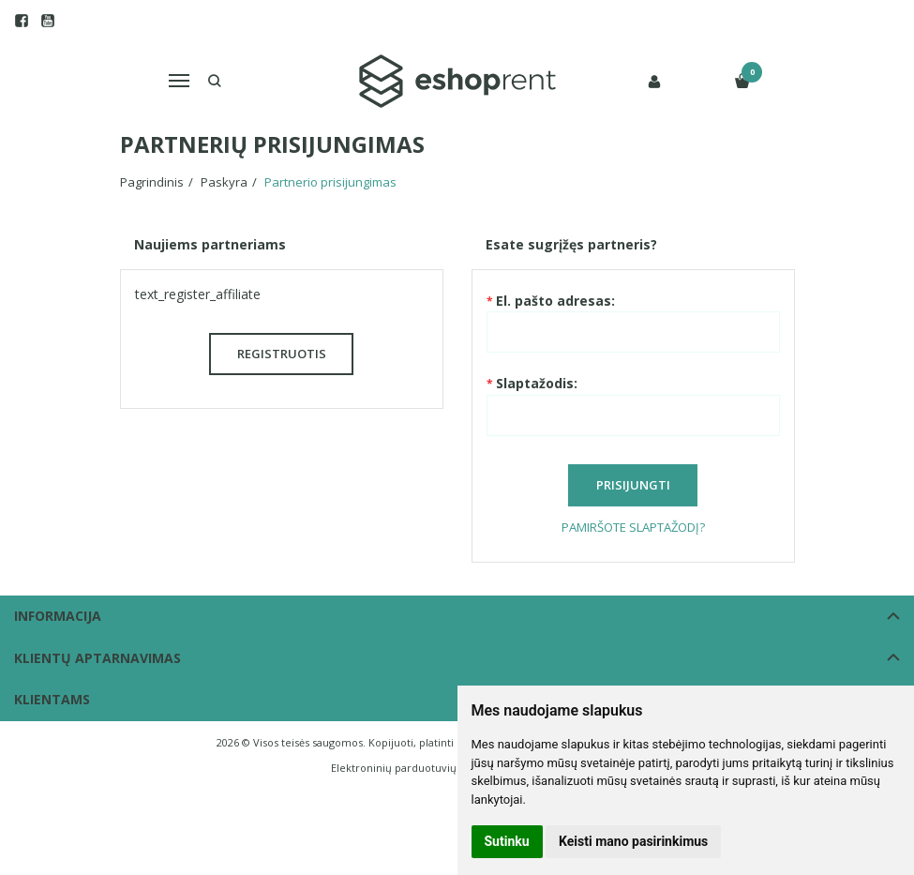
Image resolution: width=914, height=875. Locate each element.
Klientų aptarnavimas (97, 658)
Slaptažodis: (536, 383)
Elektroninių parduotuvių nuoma (413, 768)
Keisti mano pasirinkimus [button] (633, 841)
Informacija (57, 616)
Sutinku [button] (507, 841)
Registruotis (281, 353)
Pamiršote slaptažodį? (633, 527)
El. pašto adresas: (555, 300)
